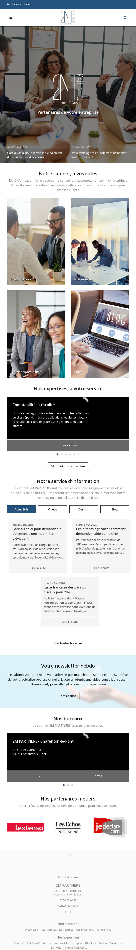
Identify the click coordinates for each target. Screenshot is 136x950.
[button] (57, 454)
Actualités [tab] (21, 509)
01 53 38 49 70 (22, 758)
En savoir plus (68, 445)
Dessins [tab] (83, 509)
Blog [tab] (115, 509)
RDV (37, 776)
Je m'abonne (68, 696)
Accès (98, 776)
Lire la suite (96, 568)
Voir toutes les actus (68, 643)
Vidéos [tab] (52, 509)
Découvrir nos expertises (68, 466)
